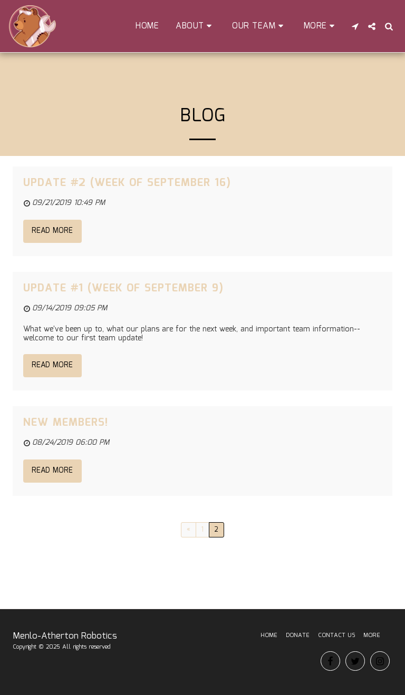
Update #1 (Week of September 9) (123, 288)
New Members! (65, 422)
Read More (52, 231)
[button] (195, 26)
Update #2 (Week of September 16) (127, 182)
